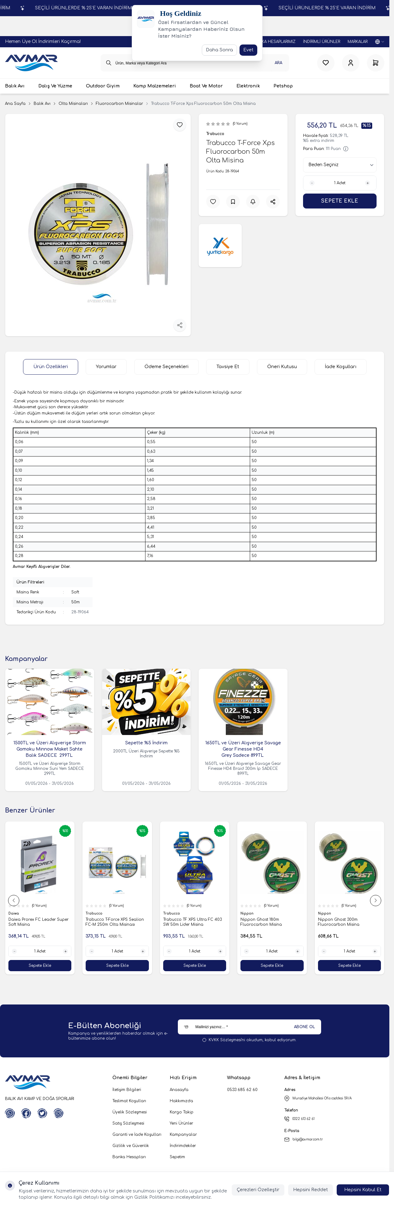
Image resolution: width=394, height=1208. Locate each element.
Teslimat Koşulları (129, 1101)
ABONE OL (304, 1027)
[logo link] (31, 63)
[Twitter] (42, 1113)
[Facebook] (26, 1113)
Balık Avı (42, 103)
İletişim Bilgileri (126, 1090)
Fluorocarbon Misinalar (119, 103)
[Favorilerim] (326, 63)
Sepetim (177, 1157)
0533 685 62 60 (242, 1090)
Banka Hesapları (129, 1157)
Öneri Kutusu (282, 366)
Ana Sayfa (15, 103)
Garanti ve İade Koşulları (136, 1134)
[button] (13, 900)
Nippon (247, 913)
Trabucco (215, 134)
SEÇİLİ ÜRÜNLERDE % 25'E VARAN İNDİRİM (116, 8)
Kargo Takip (181, 1112)
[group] (98, 225)
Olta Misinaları (73, 103)
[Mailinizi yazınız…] (249, 1026)
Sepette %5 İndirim (146, 743)
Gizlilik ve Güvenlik (130, 1146)
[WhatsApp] (10, 1113)
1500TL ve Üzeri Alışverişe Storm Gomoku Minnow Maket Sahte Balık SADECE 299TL (49, 749)
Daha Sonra (219, 50)
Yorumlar (106, 366)
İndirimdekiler (183, 1146)
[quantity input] (340, 183)
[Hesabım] (350, 63)
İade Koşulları (340, 366)
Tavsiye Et (227, 366)
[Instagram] (59, 1113)
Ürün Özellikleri (50, 366)
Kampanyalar (183, 1134)
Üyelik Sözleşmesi (129, 1112)
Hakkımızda (181, 1101)
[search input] (195, 63)
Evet (248, 50)
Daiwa (14, 913)
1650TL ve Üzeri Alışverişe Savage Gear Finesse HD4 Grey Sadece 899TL (243, 749)
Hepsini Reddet (310, 1189)
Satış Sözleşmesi (128, 1123)
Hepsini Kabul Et (363, 1189)
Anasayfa (179, 1090)
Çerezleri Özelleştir (258, 1189)
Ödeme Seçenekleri (166, 366)
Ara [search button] (278, 63)
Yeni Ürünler (181, 1123)
